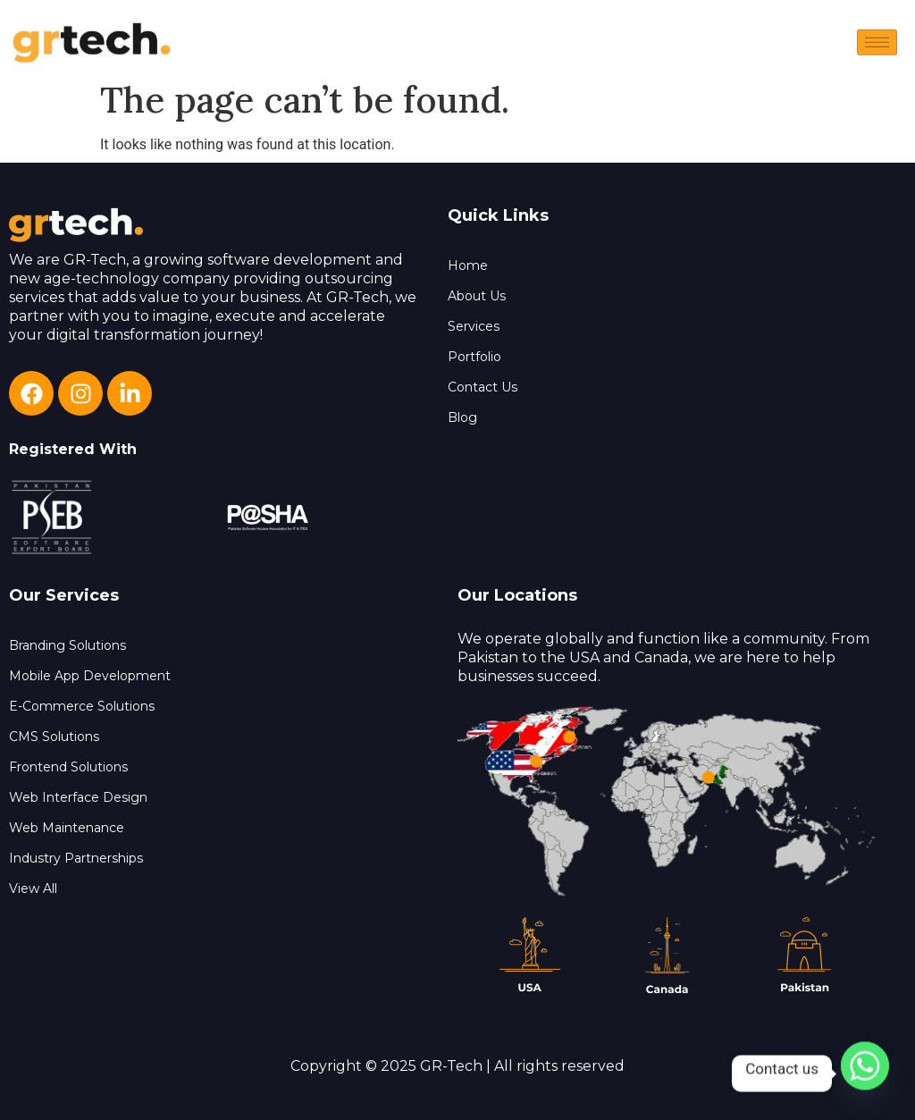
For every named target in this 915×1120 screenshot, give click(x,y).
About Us (477, 296)
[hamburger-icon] (877, 50)
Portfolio (474, 357)
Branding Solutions (67, 645)
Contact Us (482, 387)
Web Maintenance (66, 828)
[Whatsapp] (865, 1073)
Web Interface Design (78, 797)
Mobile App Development (90, 676)
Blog (462, 417)
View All (33, 888)
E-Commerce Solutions (82, 706)
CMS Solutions (54, 736)
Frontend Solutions (68, 767)
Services (473, 326)
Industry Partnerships (76, 858)
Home (468, 265)
